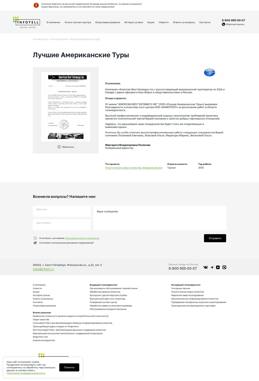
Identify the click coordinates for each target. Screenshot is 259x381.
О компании (53, 22)
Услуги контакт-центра (78, 22)
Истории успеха (133, 22)
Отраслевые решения (107, 22)
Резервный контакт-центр (103, 302)
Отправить (215, 238)
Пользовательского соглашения (82, 238)
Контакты (204, 22)
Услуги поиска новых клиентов (123, 167)
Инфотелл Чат (40, 336)
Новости (164, 22)
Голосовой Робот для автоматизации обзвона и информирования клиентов (72, 323)
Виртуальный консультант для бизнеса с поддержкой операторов (67, 333)
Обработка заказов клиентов (105, 291)
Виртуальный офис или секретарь (108, 298)
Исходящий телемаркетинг (186, 284)
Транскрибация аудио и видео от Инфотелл (56, 326)
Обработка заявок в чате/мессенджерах (111, 305)
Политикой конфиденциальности (26, 373)
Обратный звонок (235, 24)
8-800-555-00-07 (233, 20)
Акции (151, 22)
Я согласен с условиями (69, 238)
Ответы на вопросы (184, 22)
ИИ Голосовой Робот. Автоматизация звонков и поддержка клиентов (69, 330)
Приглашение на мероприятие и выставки (193, 305)
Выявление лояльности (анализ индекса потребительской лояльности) (71, 316)
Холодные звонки (152, 167)
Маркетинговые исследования (187, 295)
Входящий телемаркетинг (104, 284)
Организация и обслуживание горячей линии (114, 288)
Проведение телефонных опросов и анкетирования (198, 302)
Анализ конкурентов (44, 340)
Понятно (69, 367)
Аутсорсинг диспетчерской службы (108, 295)
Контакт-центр (40, 39)
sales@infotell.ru (43, 268)
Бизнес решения (42, 312)
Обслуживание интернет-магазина (108, 309)
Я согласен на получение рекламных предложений (66, 242)
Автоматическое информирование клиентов (194, 298)
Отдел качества (41, 319)
